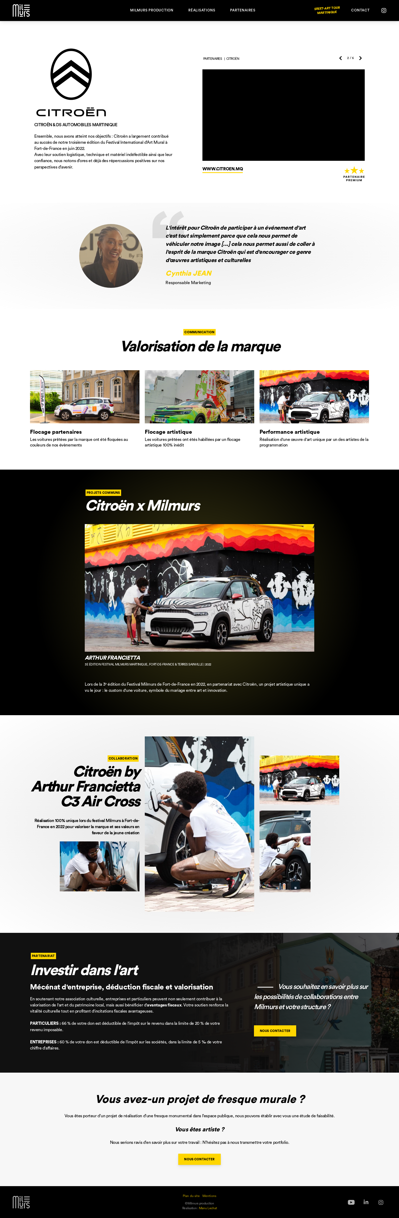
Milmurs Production (151, 10)
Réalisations (201, 10)
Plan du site (191, 1196)
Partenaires (243, 10)
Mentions (209, 1196)
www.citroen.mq (222, 169)
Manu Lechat (208, 1208)
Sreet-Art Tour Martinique (327, 10)
